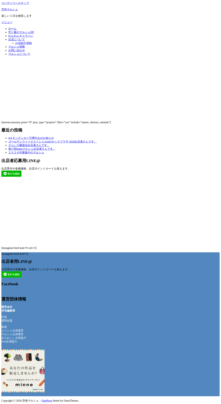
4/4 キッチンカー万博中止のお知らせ (31, 138)
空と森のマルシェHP (21, 32)
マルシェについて (19, 53)
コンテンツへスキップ (15, 3)
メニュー (6, 22)
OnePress (47, 400)
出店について (16, 39)
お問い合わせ (16, 50)
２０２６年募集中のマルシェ (26, 152)
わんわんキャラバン (20, 35)
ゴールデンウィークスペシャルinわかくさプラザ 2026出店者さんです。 (52, 141)
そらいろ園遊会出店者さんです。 (29, 145)
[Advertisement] (110, 94)
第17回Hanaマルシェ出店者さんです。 (32, 148)
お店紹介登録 (23, 43)
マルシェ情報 (16, 46)
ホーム (12, 28)
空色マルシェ (9, 9)
